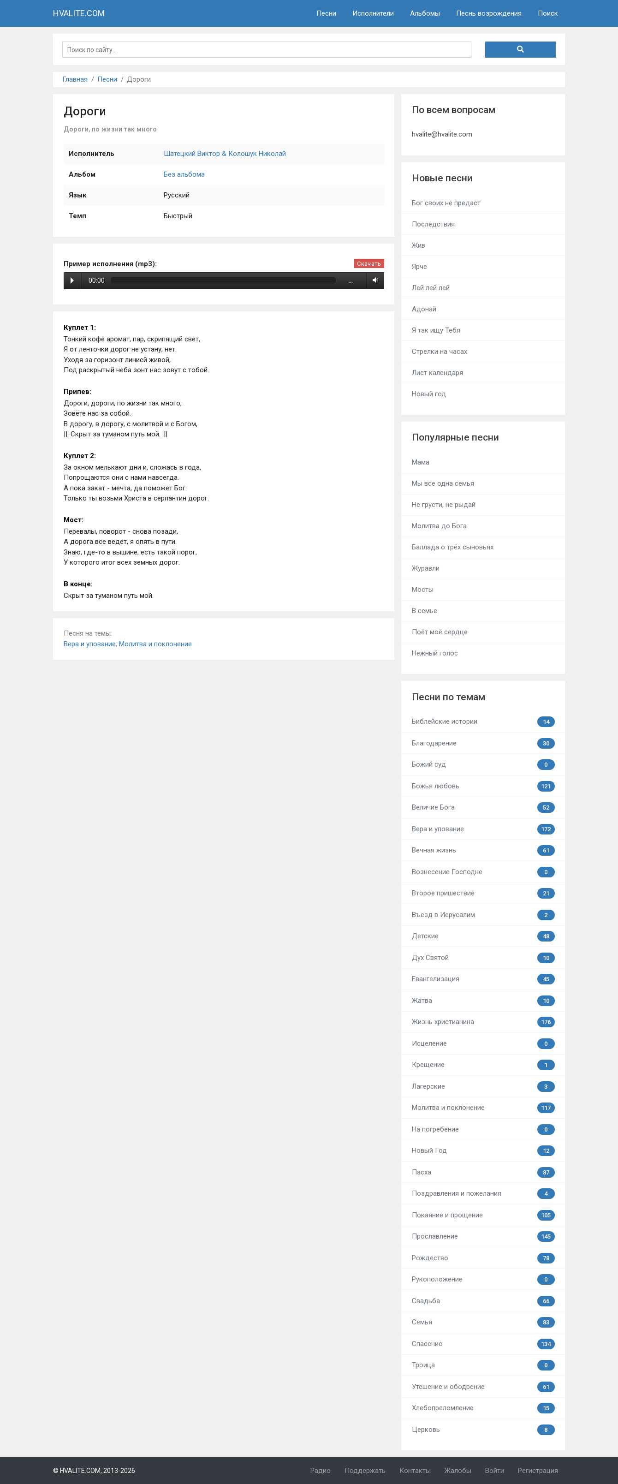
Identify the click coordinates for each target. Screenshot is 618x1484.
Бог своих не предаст (446, 203)
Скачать (369, 263)
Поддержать (365, 1470)
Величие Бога (483, 807)
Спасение (483, 1344)
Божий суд (483, 764)
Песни (326, 13)
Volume (374, 280)
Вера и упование (90, 644)
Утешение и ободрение (483, 1387)
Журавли (426, 568)
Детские (483, 936)
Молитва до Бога (439, 526)
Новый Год (483, 1150)
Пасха (483, 1172)
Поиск (548, 13)
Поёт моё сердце (440, 632)
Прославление (483, 1236)
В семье (424, 611)
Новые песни (442, 178)
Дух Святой (483, 958)
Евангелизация (483, 979)
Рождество (483, 1258)
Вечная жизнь (483, 850)
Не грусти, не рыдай (443, 505)
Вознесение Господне (483, 872)
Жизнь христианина (483, 1022)
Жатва (483, 1000)
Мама (420, 462)
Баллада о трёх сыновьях (452, 547)
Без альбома (184, 174)
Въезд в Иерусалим (483, 915)
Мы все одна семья (443, 483)
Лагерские (483, 1086)
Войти (494, 1470)
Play (72, 280)
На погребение (483, 1129)
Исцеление (483, 1043)
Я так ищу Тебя (436, 330)
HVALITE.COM (79, 13)
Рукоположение (483, 1279)
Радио (320, 1470)
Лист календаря (437, 373)
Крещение (483, 1065)
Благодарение (483, 743)
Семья (483, 1322)
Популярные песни (455, 437)
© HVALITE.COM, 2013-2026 (94, 1470)
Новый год (429, 394)
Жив (418, 245)
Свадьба (483, 1301)
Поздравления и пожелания (483, 1193)
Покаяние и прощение (483, 1215)
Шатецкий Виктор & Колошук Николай (225, 153)
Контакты (415, 1470)
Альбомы (425, 13)
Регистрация (538, 1470)
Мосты (423, 589)
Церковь (483, 1429)
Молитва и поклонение (155, 644)
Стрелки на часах (439, 351)
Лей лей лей (431, 288)
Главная (75, 79)
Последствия (433, 224)
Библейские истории (483, 721)
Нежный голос (435, 653)
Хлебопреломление (483, 1408)
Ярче (419, 266)
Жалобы (458, 1470)
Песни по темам (448, 697)
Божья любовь (483, 786)
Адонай (424, 309)
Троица (483, 1365)
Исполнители (373, 13)
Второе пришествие (483, 893)
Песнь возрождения (489, 13)
